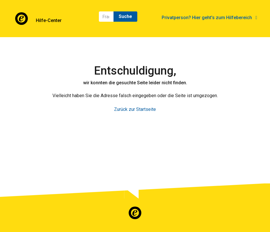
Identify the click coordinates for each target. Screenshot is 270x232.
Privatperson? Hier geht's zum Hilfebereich (209, 17)
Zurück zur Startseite (135, 109)
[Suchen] (106, 16)
